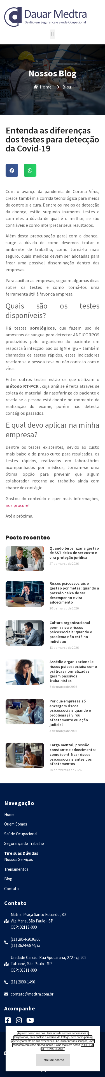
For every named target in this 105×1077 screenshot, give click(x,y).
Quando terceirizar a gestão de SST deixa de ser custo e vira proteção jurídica (74, 553)
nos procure (17, 505)
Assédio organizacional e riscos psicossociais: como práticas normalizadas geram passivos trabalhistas (73, 671)
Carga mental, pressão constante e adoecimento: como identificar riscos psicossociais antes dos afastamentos (73, 754)
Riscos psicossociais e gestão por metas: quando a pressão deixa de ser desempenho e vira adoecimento (74, 593)
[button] (52, 34)
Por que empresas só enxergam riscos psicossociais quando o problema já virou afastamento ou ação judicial (70, 713)
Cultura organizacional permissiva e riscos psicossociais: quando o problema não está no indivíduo (71, 632)
